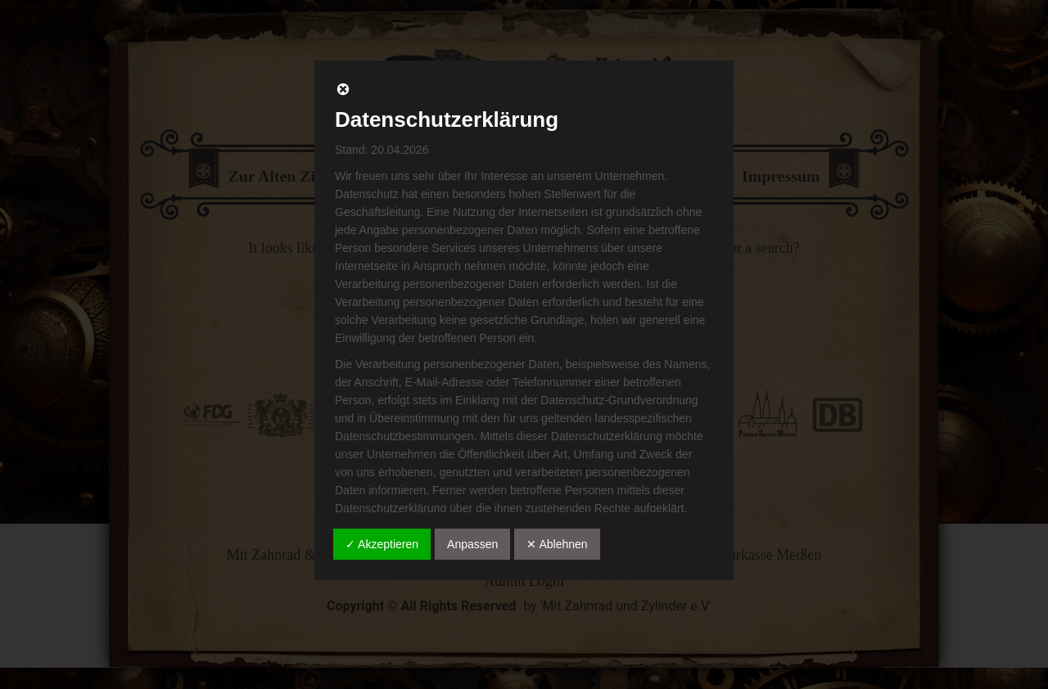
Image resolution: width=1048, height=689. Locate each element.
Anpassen (472, 544)
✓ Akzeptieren (382, 544)
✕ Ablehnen (556, 544)
